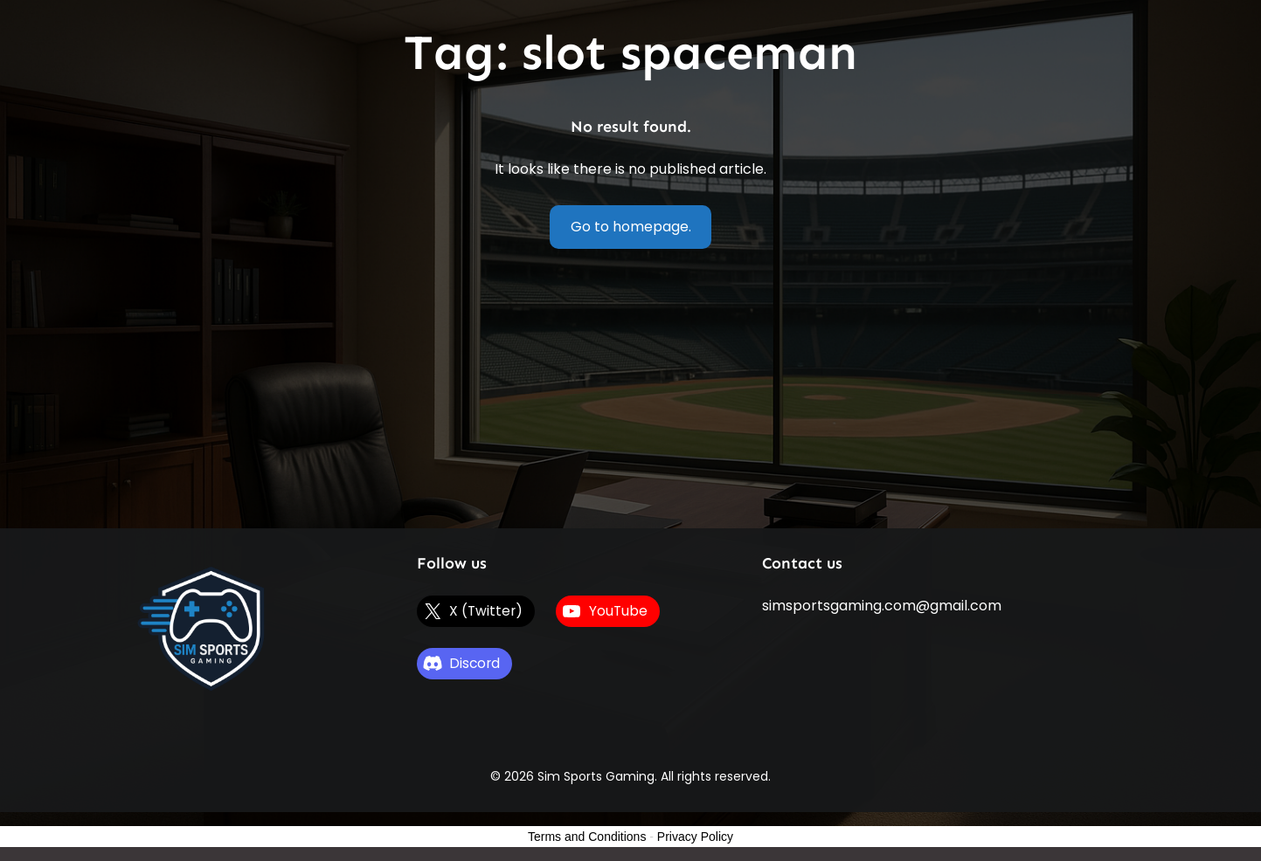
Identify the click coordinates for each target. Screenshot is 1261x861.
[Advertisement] (631, 397)
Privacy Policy (695, 837)
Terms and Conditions (587, 837)
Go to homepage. (631, 227)
